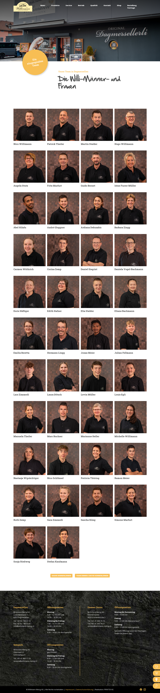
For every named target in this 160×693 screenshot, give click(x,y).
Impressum (69, 689)
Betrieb (81, 5)
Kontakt (107, 5)
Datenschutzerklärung (84, 689)
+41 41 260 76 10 (98, 621)
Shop (119, 5)
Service (69, 5)
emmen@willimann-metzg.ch (99, 626)
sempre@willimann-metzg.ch (25, 661)
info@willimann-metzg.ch (23, 626)
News (42, 5)
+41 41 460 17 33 (24, 658)
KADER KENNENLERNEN (61, 576)
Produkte (55, 5)
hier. (130, 633)
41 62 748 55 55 (24, 621)
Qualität (94, 5)
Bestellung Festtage (132, 6)
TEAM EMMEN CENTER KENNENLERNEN (92, 576)
